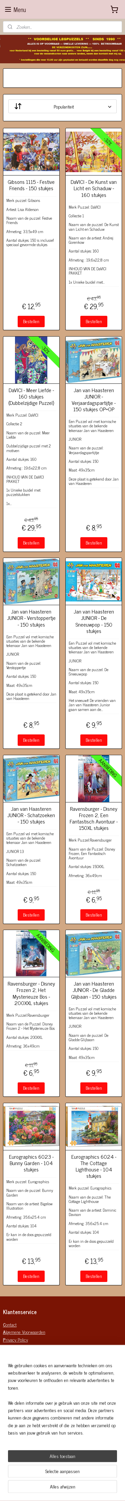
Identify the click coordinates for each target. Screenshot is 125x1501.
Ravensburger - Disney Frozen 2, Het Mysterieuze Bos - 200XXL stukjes (31, 993)
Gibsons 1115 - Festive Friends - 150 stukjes (31, 184)
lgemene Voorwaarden (24, 1332)
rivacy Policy (15, 1339)
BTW (7, 1373)
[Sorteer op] (63, 106)
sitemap (87, 1489)
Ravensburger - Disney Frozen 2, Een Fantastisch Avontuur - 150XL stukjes (94, 818)
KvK (6, 1380)
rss (97, 1489)
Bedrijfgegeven (16, 1365)
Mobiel (9, 1396)
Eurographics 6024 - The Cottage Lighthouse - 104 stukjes (93, 1166)
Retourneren (15, 1455)
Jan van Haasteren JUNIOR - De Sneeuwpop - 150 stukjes (94, 621)
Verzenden (13, 1448)
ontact (10, 1324)
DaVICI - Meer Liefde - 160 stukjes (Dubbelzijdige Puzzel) (31, 396)
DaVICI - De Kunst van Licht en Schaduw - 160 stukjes (94, 188)
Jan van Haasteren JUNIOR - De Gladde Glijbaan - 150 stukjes (94, 990)
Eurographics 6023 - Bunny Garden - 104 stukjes (31, 1163)
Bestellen (31, 321)
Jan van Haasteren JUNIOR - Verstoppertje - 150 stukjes (31, 618)
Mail (6, 1388)
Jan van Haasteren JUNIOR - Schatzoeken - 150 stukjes (31, 815)
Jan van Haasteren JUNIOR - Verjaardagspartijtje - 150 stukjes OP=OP (94, 400)
